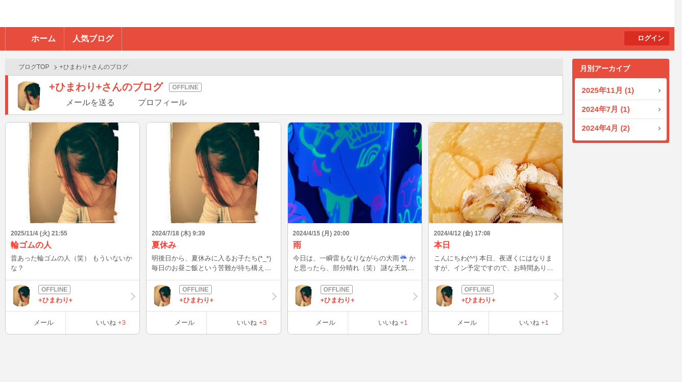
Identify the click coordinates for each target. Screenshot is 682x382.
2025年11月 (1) (608, 90)
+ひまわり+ (72, 295)
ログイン (651, 38)
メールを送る (90, 102)
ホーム (43, 38)
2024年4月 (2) (606, 128)
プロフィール (162, 102)
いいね (111, 322)
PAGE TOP (654, 354)
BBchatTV (145, 13)
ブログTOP (33, 66)
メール (44, 322)
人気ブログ (92, 38)
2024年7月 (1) (606, 109)
